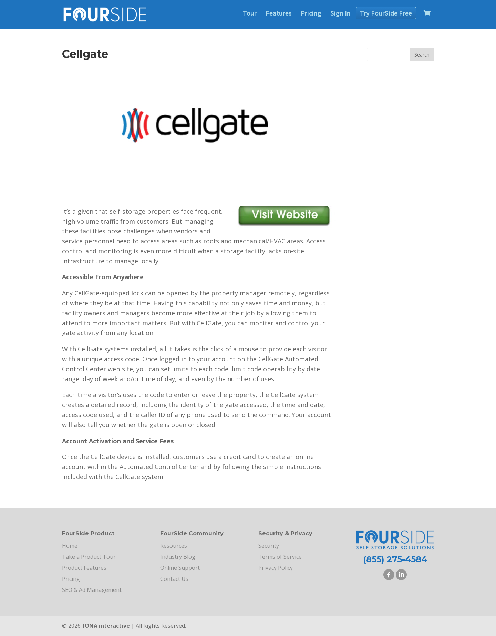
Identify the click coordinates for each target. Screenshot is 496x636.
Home (70, 545)
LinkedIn (401, 574)
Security (268, 545)
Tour (250, 13)
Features (279, 13)
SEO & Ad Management (92, 590)
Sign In (340, 13)
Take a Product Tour (89, 557)
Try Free (386, 13)
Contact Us (174, 579)
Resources (173, 545)
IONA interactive (106, 625)
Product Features (84, 568)
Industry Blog (177, 557)
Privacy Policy (275, 568)
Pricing (311, 13)
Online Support (180, 568)
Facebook (388, 574)
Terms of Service (280, 557)
